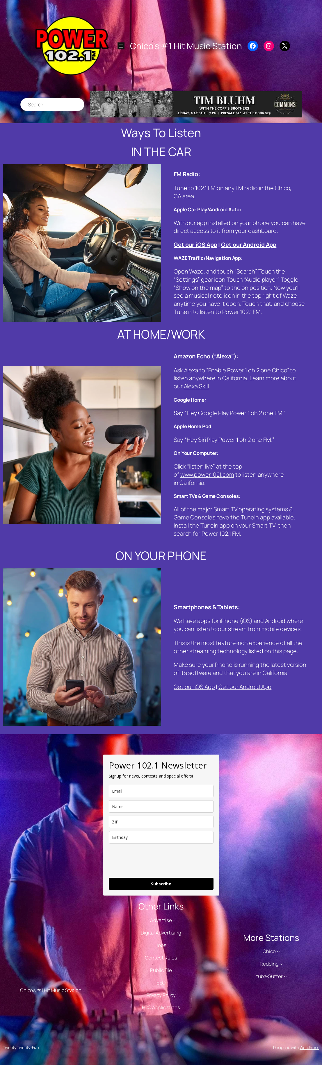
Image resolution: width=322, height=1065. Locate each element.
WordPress (309, 1047)
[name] (161, 806)
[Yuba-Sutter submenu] (285, 976)
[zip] (161, 822)
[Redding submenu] (281, 963)
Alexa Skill (196, 386)
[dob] (161, 837)
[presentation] (153, 860)
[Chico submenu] (278, 951)
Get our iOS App (195, 245)
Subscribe (161, 884)
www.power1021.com (207, 474)
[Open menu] (121, 45)
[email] (161, 791)
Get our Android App (248, 245)
